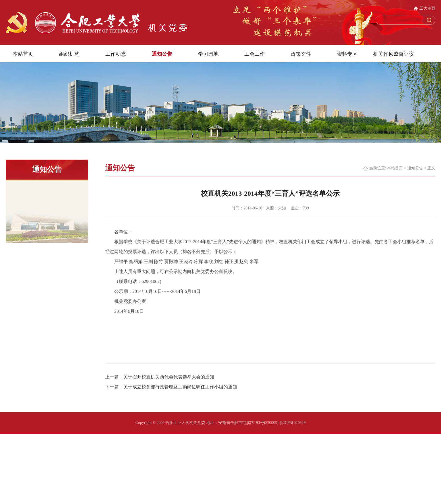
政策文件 (301, 53)
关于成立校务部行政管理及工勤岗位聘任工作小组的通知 (180, 394)
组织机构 (69, 53)
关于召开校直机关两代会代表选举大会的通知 (168, 384)
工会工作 (254, 53)
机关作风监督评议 (393, 53)
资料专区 (347, 53)
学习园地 (208, 53)
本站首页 (23, 53)
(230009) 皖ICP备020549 (285, 423)
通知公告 (162, 53)
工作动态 (115, 53)
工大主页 (427, 8)
